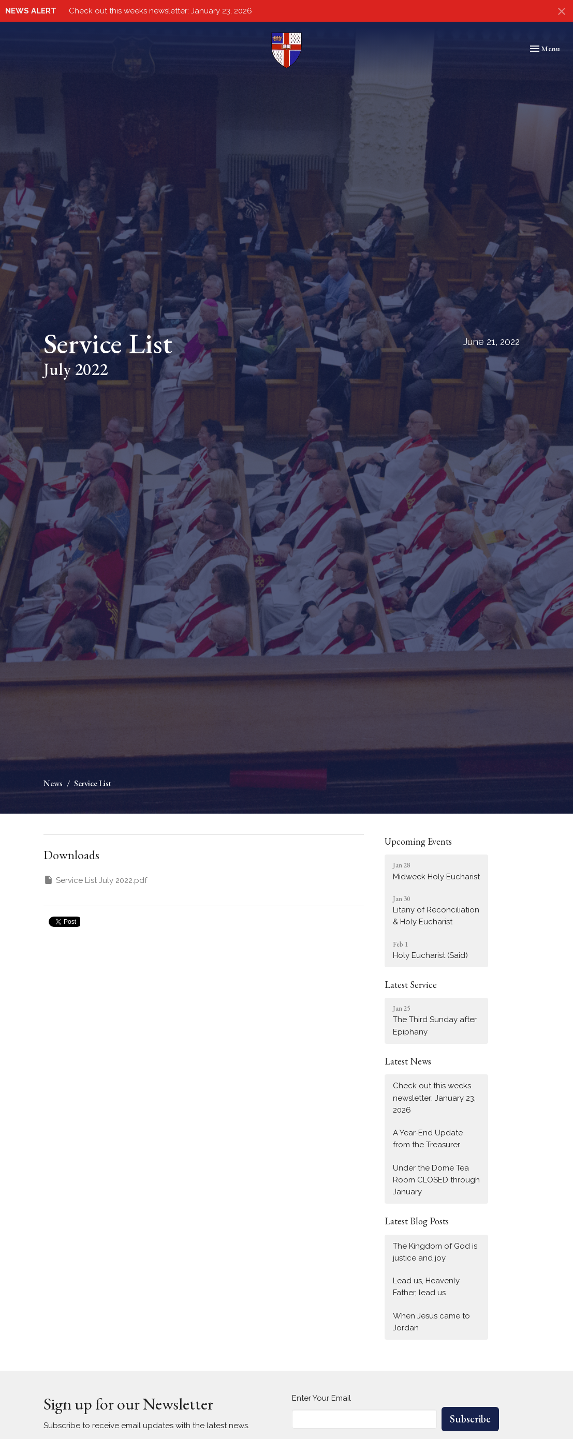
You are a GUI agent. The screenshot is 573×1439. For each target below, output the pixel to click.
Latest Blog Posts (417, 1221)
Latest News (408, 1061)
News (53, 783)
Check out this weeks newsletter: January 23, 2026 (160, 11)
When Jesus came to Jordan (431, 1321)
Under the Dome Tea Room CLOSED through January (436, 1180)
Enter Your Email (321, 1398)
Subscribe (470, 1419)
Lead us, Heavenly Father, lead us (426, 1286)
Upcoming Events (418, 841)
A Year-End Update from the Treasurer (428, 1138)
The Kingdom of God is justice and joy (435, 1252)
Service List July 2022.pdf (95, 880)
